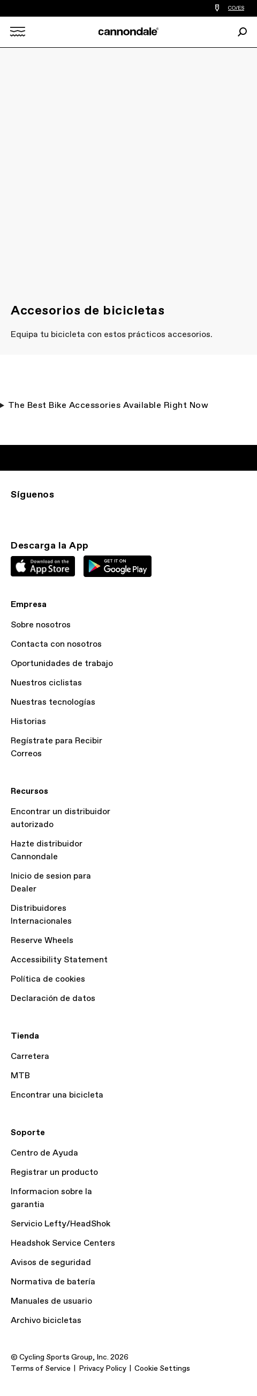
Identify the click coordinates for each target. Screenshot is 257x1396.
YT (87, 514)
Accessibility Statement (59, 960)
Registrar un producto (54, 1172)
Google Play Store (117, 566)
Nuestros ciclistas (46, 683)
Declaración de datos (53, 998)
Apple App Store (43, 566)
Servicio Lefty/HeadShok (60, 1224)
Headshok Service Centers (63, 1243)
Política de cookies (48, 979)
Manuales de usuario (51, 1301)
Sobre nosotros (41, 625)
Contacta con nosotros (56, 644)
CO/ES (236, 8)
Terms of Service (41, 1368)
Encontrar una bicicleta (57, 1095)
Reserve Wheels (42, 940)
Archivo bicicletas (46, 1320)
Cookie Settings (162, 1368)
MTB (20, 1075)
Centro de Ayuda (44, 1153)
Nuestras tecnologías (53, 702)
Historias (28, 721)
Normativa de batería (53, 1282)
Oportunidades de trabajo (62, 663)
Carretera (30, 1056)
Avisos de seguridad (51, 1262)
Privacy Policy (102, 1368)
